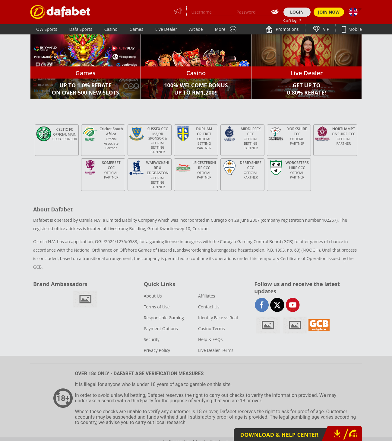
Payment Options (161, 328)
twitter (277, 305)
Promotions (287, 29)
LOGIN (297, 12)
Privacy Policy (157, 350)
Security (152, 339)
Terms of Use (157, 307)
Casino (111, 29)
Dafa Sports (80, 29)
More (220, 29)
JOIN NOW (329, 12)
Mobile (354, 29)
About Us (153, 296)
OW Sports (46, 29)
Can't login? (292, 20)
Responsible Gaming (164, 317)
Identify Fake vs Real (218, 317)
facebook (262, 305)
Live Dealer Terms (215, 350)
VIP (325, 29)
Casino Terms (211, 328)
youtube (293, 305)
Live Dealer (166, 29)
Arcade (196, 29)
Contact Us (209, 307)
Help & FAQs (210, 339)
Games (136, 29)
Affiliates (206, 296)
